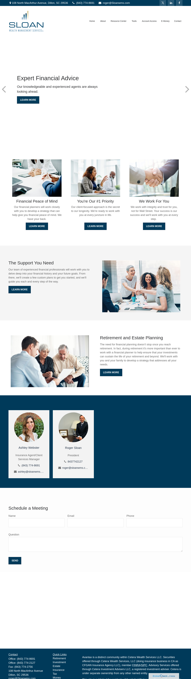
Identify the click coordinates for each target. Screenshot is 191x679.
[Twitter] (162, 3)
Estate (56, 666)
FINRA (136, 665)
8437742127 (75, 461)
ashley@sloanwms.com (31, 471)
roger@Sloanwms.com (114, 2)
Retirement (59, 658)
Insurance (59, 669)
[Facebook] (179, 3)
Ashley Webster (29, 447)
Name (12, 515)
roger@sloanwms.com (75, 467)
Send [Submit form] (15, 560)
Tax (55, 673)
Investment (59, 662)
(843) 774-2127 (26, 662)
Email (71, 515)
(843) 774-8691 (83, 2)
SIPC (144, 665)
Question (13, 534)
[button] (92, 21)
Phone (130, 515)
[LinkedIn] (171, 3)
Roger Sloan (73, 447)
